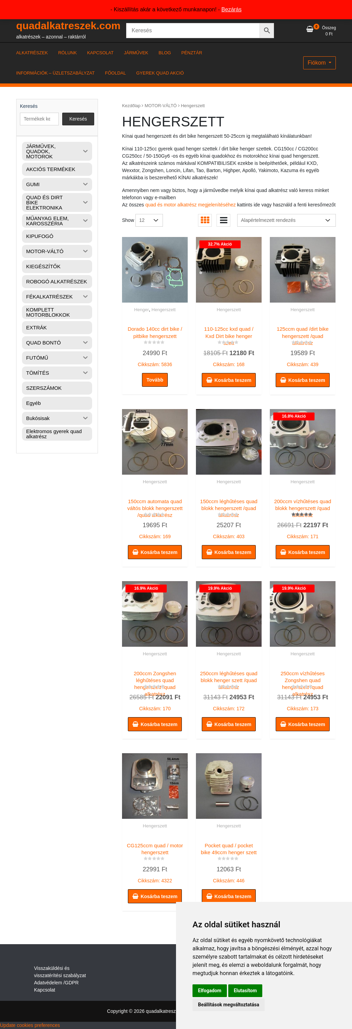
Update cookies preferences (30, 1025)
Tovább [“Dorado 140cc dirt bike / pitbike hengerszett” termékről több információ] (154, 380)
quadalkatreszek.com (68, 25)
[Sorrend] (286, 220)
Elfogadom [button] (209, 990)
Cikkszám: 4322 (154, 861)
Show (128, 220)
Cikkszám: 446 (228, 861)
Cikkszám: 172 (228, 689)
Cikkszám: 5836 (154, 345)
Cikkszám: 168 (228, 345)
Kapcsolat (44, 990)
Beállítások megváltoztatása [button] (228, 1004)
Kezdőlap (131, 105)
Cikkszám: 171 (302, 517)
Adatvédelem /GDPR (56, 982)
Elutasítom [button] (245, 990)
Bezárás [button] (231, 9)
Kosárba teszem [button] (232, 380)
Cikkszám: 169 (154, 517)
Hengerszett (164, 309)
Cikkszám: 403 (228, 517)
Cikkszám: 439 (302, 345)
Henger (141, 309)
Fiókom (317, 63)
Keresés (28, 106)
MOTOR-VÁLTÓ (161, 105)
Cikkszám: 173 (302, 689)
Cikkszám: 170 (154, 689)
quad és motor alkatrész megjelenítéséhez (190, 204)
